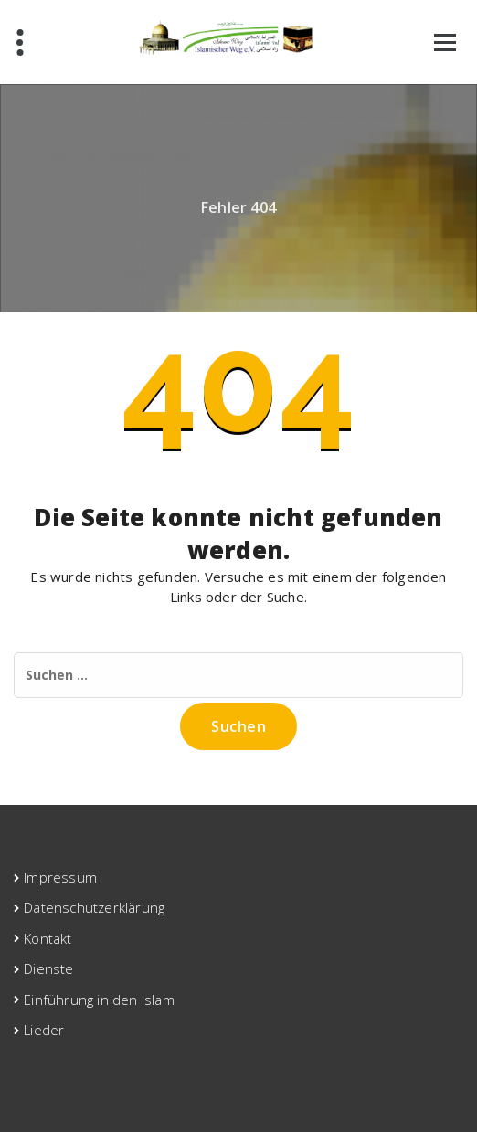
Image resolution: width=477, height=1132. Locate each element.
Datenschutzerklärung (94, 907)
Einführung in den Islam (99, 999)
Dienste (48, 968)
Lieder (44, 1030)
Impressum (60, 877)
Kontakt (47, 938)
